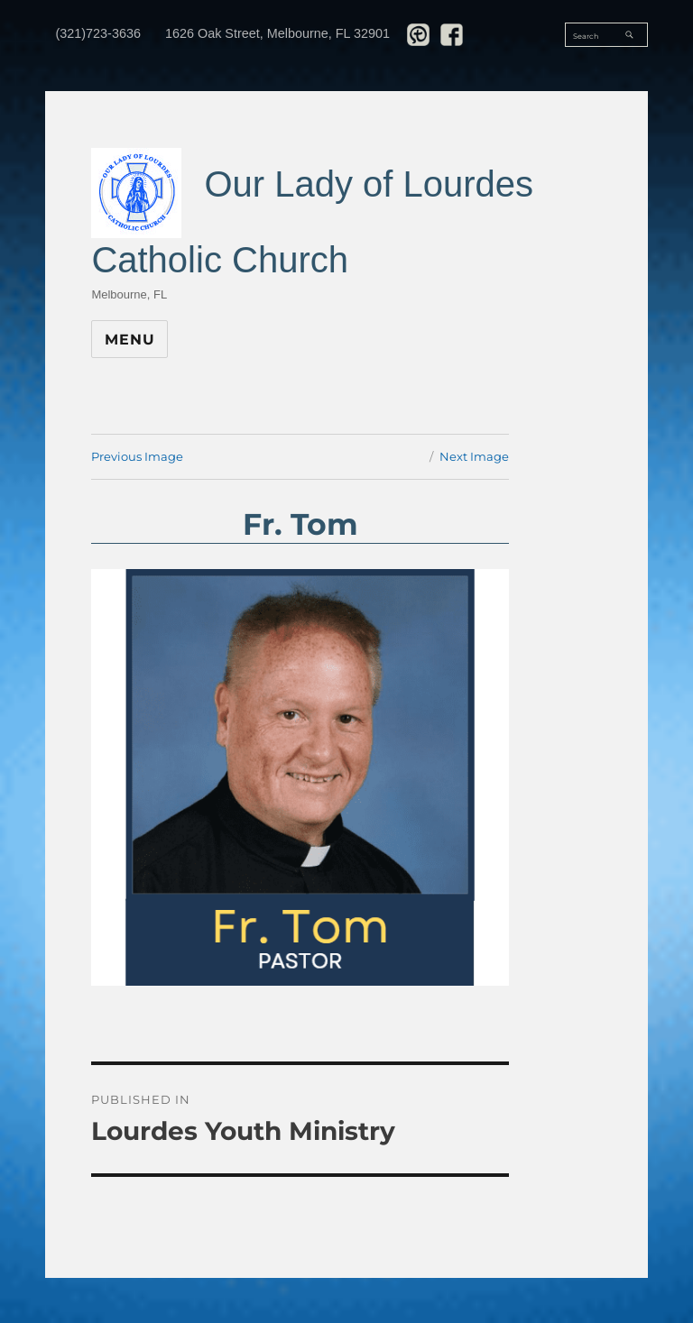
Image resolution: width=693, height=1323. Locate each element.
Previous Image (137, 456)
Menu (129, 339)
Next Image (474, 456)
